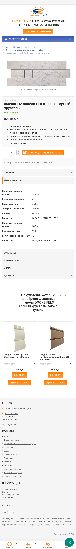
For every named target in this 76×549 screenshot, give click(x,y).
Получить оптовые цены (38, 31)
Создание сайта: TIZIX (64, 534)
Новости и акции (9, 489)
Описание (9, 172)
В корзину (33, 152)
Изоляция (8, 447)
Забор (6, 451)
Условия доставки (10, 495)
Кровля (7, 436)
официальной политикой (34, 522)
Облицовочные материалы (16, 454)
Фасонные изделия (12, 440)
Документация (12, 260)
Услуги (5, 492)
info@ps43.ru (11, 424)
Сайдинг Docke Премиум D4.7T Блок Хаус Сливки (16, 355)
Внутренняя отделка (13, 472)
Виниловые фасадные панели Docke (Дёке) (34, 162)
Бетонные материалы (13, 469)
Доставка (9, 275)
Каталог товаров (16, 38)
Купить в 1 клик (52, 152)
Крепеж (7, 462)
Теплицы (8, 465)
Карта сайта (7, 498)
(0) (11, 364)
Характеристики (13, 180)
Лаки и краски (10, 458)
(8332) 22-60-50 (20, 21)
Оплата (8, 267)
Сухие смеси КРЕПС (13, 476)
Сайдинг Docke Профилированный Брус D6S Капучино (55, 356)
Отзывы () (10, 252)
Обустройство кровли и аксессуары (20, 443)
